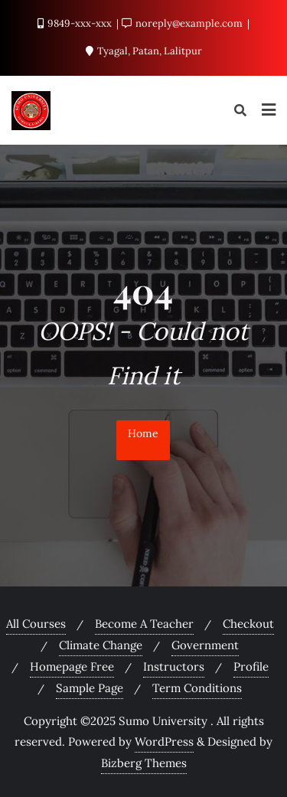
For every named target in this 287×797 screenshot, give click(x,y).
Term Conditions (197, 688)
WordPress (164, 741)
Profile (251, 666)
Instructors (173, 666)
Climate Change (100, 645)
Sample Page (89, 688)
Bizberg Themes (144, 763)
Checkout (248, 623)
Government (205, 645)
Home (143, 433)
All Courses (36, 623)
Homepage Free (72, 666)
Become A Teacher (144, 623)
